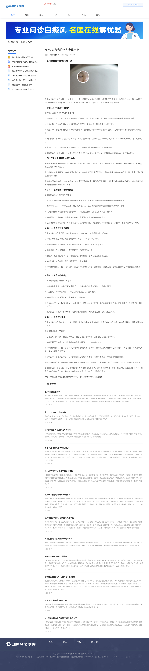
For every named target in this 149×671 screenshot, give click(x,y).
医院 (98, 15)
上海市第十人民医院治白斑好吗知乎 (25, 76)
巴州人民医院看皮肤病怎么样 (23, 89)
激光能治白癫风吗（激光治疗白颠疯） (60, 577)
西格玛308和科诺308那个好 (56, 600)
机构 (79, 642)
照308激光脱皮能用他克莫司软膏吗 (59, 471)
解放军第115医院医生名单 (22, 85)
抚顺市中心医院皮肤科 (20, 66)
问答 (84, 15)
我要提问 (133, 5)
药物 (70, 15)
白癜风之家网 (54, 55)
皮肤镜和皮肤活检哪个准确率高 (57, 495)
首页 (13, 15)
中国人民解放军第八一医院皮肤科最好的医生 (25, 62)
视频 (27, 15)
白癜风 (55, 4)
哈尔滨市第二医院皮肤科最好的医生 (25, 80)
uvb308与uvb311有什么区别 (56, 556)
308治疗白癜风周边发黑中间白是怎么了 (61, 618)
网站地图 (95, 642)
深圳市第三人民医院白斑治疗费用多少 (25, 71)
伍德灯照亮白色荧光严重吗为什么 (58, 539)
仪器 (55, 15)
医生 (41, 15)
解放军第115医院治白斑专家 (23, 57)
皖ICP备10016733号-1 (88, 654)
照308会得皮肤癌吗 (52, 392)
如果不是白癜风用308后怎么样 (57, 448)
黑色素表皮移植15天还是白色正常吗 (59, 518)
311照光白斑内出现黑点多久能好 (58, 430)
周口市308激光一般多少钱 (55, 412)
